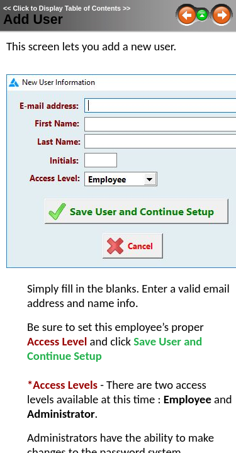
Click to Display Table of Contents (67, 8)
